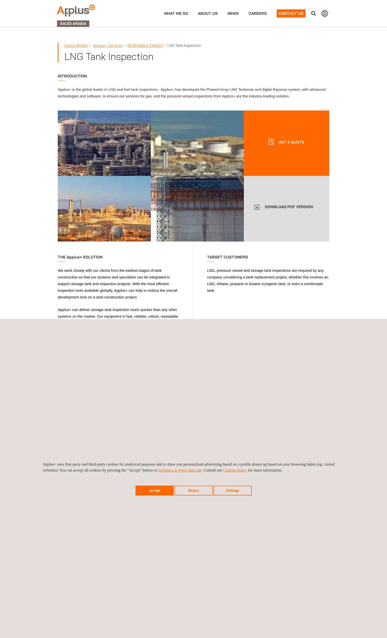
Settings (232, 490)
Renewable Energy (145, 45)
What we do (176, 13)
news (233, 13)
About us (208, 13)
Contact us (291, 13)
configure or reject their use (180, 470)
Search (313, 13)
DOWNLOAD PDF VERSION (289, 206)
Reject (193, 490)
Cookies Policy (235, 470)
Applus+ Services (107, 45)
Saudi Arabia (76, 45)
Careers (258, 13)
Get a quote (291, 142)
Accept (154, 490)
